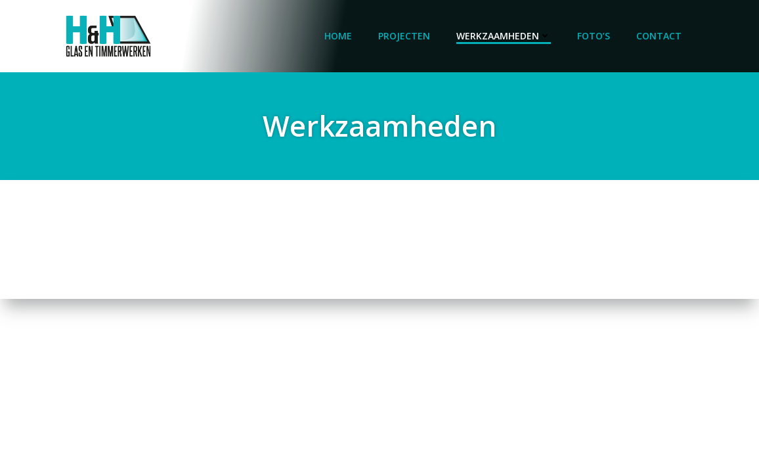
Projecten (404, 36)
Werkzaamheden (503, 36)
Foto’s (593, 36)
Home (338, 36)
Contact (659, 36)
